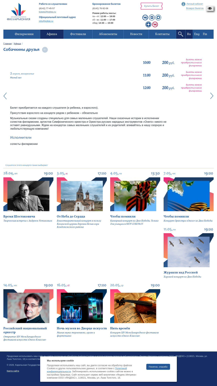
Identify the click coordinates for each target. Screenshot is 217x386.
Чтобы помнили (123, 216)
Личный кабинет (194, 4)
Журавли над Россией (181, 272)
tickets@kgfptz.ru (47, 11)
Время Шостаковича (19, 216)
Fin (205, 34)
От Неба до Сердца (71, 216)
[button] (210, 8)
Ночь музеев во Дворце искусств (82, 328)
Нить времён (120, 328)
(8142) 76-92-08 (100, 8)
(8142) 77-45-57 (47, 8)
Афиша (17, 44)
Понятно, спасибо (158, 367)
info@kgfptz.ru (46, 21)
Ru (189, 34)
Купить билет (151, 6)
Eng (197, 34)
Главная (7, 44)
